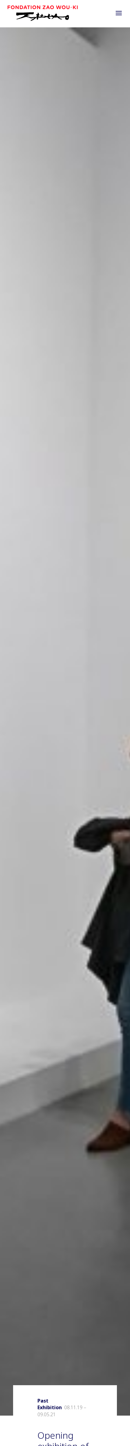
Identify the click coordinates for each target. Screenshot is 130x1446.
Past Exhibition (49, 1404)
